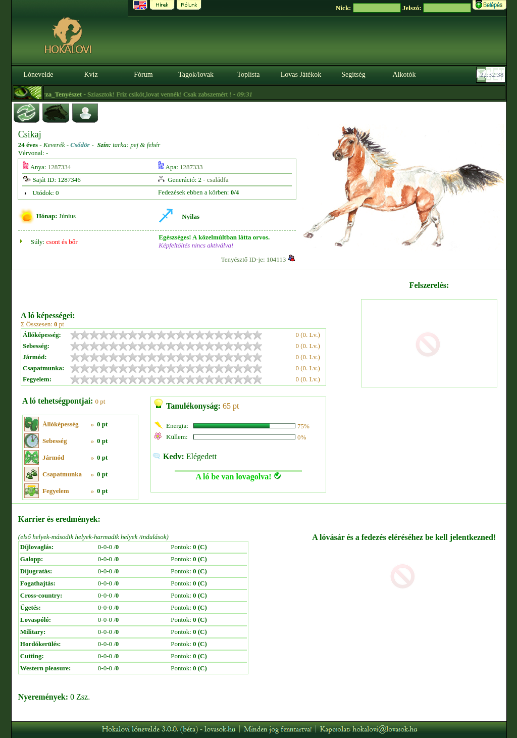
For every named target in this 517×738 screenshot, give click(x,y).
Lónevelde (38, 74)
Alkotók (404, 74)
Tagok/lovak (196, 74)
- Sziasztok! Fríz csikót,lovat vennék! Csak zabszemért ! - (152, 94)
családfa (218, 179)
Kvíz (90, 74)
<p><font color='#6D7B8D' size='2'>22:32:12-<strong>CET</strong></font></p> (491, 75)
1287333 (191, 167)
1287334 (59, 167)
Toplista (248, 74)
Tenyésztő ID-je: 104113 (253, 259)
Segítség (353, 74)
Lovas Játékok (301, 74)
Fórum (143, 74)
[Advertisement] (190, 287)
